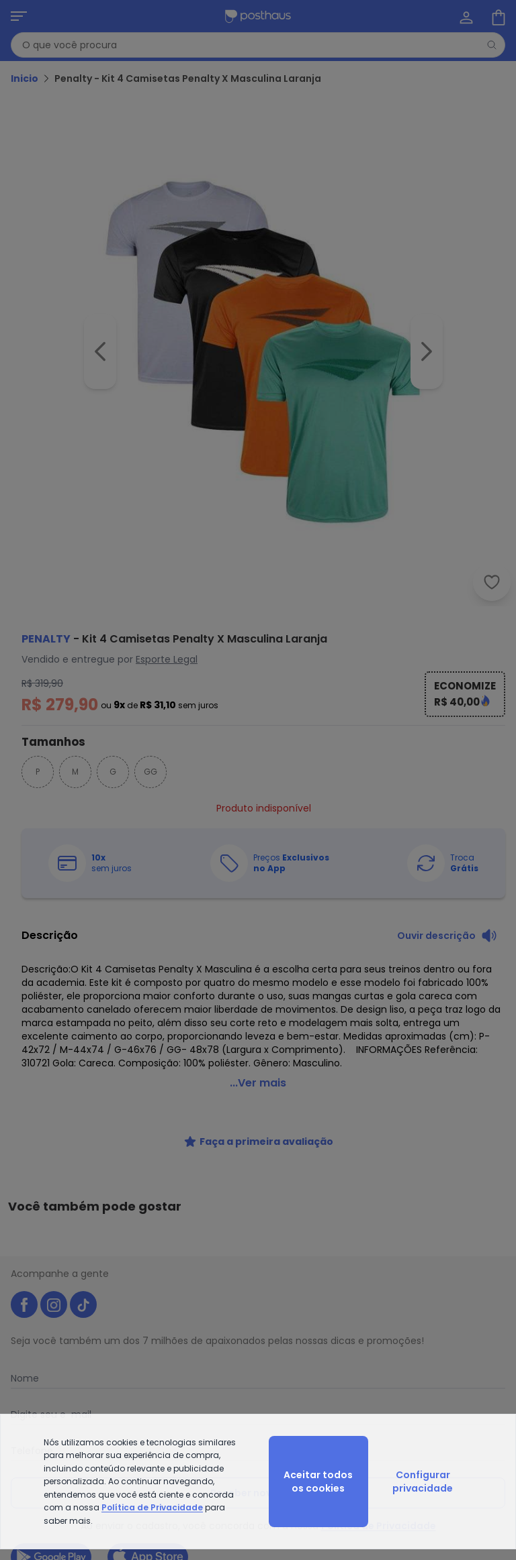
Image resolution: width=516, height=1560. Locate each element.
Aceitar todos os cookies (318, 1481)
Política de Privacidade (152, 1507)
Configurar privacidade (422, 1481)
